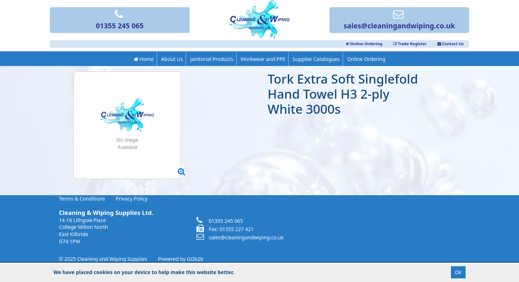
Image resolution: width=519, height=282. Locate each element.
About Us (172, 59)
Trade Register (410, 43)
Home (144, 59)
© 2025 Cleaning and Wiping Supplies (103, 258)
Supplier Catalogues (316, 59)
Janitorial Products (211, 59)
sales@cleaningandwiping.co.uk (399, 20)
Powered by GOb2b (181, 258)
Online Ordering (364, 43)
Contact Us (450, 43)
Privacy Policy (131, 198)
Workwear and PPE (263, 59)
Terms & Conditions (82, 198)
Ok (458, 272)
